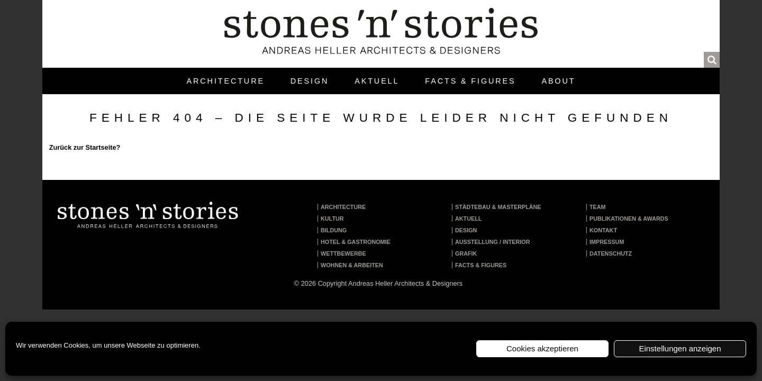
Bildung (334, 230)
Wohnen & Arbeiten (352, 265)
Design (310, 81)
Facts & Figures (470, 81)
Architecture (226, 81)
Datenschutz (610, 253)
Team (597, 207)
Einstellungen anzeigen (680, 348)
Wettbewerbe (343, 253)
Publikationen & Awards (628, 218)
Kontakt (603, 230)
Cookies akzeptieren (542, 348)
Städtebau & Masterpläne (498, 207)
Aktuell (377, 81)
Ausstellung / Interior (492, 242)
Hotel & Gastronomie (356, 242)
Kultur (332, 218)
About (558, 81)
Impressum (606, 242)
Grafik (466, 253)
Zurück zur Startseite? (85, 147)
